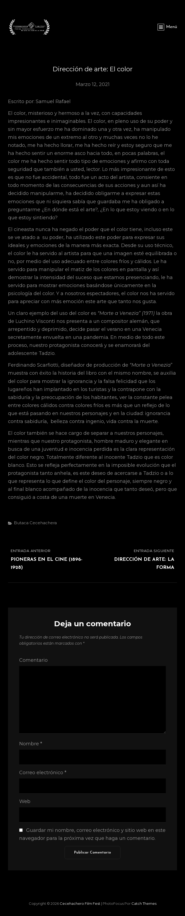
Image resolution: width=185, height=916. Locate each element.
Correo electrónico (42, 773)
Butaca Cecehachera (35, 522)
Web (24, 801)
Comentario (33, 660)
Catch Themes (143, 903)
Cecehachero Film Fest (80, 903)
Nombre (30, 744)
